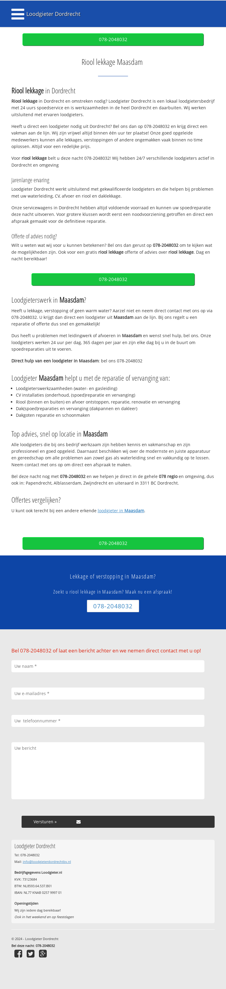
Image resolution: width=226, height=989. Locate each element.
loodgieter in (121, 510)
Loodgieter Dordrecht (53, 13)
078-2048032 (113, 39)
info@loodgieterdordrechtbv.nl (47, 861)
